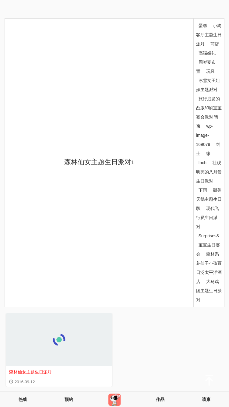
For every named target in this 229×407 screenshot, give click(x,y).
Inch (202, 162)
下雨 (203, 190)
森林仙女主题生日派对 (99, 162)
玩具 (210, 71)
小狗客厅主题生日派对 (209, 34)
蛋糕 (203, 25)
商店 (214, 43)
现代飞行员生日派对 (207, 217)
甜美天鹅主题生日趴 (209, 199)
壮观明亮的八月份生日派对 (209, 171)
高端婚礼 (207, 53)
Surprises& (209, 235)
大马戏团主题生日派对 (209, 290)
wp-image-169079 (204, 135)
